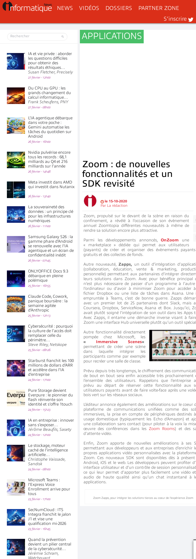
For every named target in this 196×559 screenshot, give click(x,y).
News (65, 8)
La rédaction (117, 90)
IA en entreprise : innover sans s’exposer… (51, 425)
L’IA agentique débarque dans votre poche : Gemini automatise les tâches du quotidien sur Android (50, 127)
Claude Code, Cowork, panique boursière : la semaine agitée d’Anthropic (48, 303)
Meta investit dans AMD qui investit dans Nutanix (51, 184)
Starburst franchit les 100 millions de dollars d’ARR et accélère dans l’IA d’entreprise (51, 367)
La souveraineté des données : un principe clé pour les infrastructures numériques (50, 214)
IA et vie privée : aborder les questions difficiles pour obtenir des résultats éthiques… (50, 62)
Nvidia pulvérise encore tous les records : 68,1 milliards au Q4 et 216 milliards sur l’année (49, 159)
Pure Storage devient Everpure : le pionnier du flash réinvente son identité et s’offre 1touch (50, 397)
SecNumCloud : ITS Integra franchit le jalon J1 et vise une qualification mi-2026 (49, 517)
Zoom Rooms (162, 312)
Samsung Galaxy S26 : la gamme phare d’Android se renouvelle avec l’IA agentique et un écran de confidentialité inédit (51, 246)
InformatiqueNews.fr (27, 7)
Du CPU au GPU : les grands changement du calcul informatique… (49, 95)
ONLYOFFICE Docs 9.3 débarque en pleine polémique (48, 276)
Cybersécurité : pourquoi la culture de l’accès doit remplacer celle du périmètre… (50, 335)
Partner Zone (158, 8)
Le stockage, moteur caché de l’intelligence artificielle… (48, 454)
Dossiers (118, 8)
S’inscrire (175, 19)
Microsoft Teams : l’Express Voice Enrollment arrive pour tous (49, 487)
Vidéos (89, 8)
